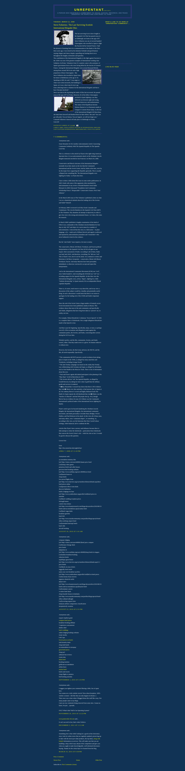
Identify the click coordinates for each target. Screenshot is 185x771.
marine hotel (63, 669)
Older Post (98, 760)
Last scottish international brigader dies (70, 129)
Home (78, 760)
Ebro (61, 127)
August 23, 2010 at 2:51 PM (70, 609)
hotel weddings (63, 630)
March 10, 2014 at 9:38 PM (70, 751)
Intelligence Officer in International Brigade (82, 127)
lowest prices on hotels (66, 640)
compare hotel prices (65, 620)
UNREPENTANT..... (92, 9)
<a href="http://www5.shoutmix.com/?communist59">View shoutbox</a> (114, 43)
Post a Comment (59, 757)
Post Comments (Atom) (69, 764)
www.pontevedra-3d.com (66, 719)
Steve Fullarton (93, 129)
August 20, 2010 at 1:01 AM (71, 531)
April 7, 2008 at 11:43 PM (69, 451)
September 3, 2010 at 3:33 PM (72, 680)
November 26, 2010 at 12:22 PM (72, 713)
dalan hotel (62, 659)
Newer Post (57, 760)
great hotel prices (64, 650)
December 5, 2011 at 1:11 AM (71, 725)
